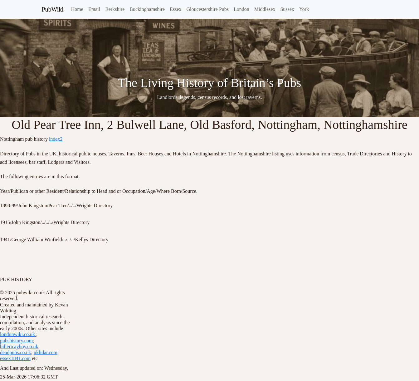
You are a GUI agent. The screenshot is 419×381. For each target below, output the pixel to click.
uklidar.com (45, 352)
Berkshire (114, 9)
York (304, 9)
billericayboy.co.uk (19, 346)
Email (94, 9)
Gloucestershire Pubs (208, 9)
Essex (175, 9)
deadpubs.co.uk (15, 352)
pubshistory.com (16, 340)
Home (77, 9)
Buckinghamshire (147, 9)
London (241, 9)
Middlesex (264, 9)
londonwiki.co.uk (18, 334)
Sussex (287, 9)
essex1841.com (15, 358)
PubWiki (53, 9)
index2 (56, 139)
